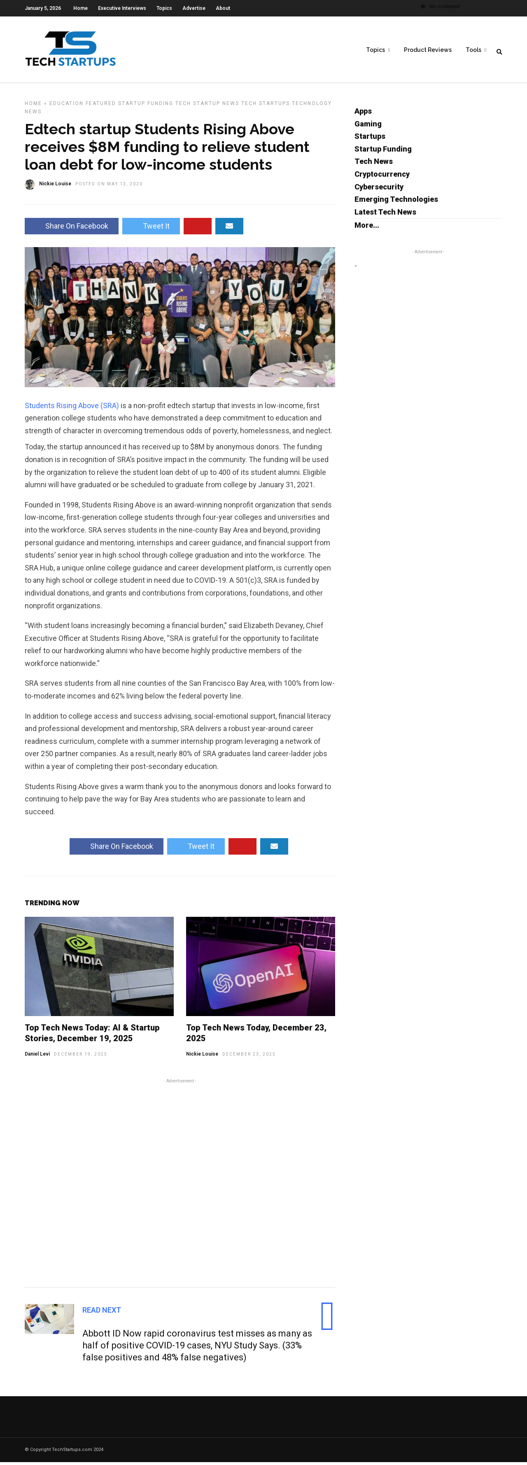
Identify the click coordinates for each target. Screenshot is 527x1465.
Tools (473, 50)
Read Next (101, 1312)
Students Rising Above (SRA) (72, 408)
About (223, 8)
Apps (363, 114)
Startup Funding (145, 106)
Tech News (373, 164)
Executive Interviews (122, 8)
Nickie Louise (202, 1057)
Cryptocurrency (382, 177)
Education (66, 106)
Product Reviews (428, 50)
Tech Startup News (207, 106)
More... (366, 228)
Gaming (368, 126)
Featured (101, 106)
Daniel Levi (37, 1057)
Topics (164, 8)
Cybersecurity (378, 189)
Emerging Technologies (396, 202)
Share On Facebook (71, 228)
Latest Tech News (385, 214)
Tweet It (151, 228)
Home (80, 8)
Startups (369, 139)
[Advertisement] (180, 1184)
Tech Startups (265, 106)
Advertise (193, 8)
